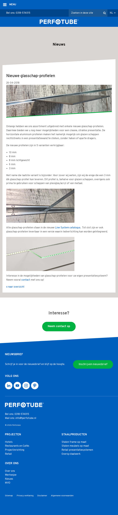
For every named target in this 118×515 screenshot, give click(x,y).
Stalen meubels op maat (75, 446)
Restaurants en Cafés (17, 446)
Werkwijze (10, 475)
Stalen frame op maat (74, 442)
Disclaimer (42, 495)
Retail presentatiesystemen (77, 450)
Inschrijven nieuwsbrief (93, 364)
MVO (7, 482)
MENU (12, 4)
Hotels (9, 442)
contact (25, 279)
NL (111, 13)
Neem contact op (59, 326)
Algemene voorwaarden (62, 495)
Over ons (10, 471)
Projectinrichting (14, 450)
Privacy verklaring (25, 495)
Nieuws (9, 479)
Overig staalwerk (71, 453)
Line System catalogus (67, 227)
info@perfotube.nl (25, 418)
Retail (8, 453)
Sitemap (9, 495)
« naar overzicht (15, 287)
